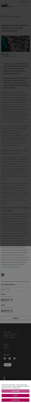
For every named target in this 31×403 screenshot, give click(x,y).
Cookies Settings (15, 391)
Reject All (15, 395)
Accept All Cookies (15, 400)
